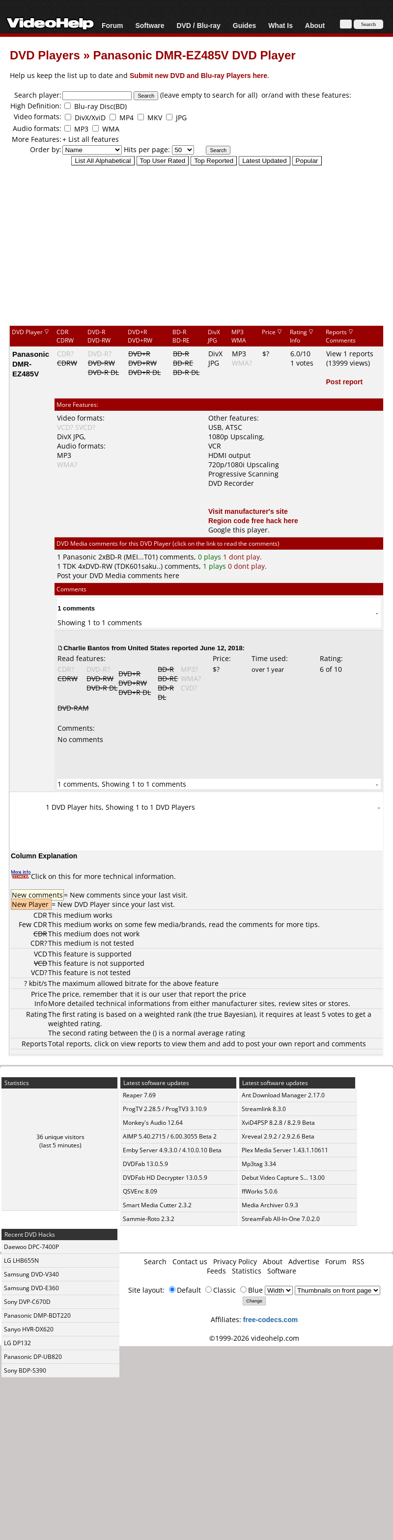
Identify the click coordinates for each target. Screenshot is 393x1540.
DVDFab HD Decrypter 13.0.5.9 (165, 1177)
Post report (344, 381)
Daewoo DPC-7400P (31, 1247)
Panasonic (79, 556)
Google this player (238, 529)
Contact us (189, 1261)
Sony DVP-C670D (27, 1302)
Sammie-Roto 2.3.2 (148, 1219)
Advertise (303, 1261)
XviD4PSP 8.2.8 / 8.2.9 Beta (278, 1122)
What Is (280, 25)
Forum (112, 25)
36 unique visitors (60, 1137)
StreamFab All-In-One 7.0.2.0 (281, 1219)
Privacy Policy (235, 1261)
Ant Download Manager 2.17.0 (283, 1095)
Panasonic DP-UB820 (33, 1357)
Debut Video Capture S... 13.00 (283, 1177)
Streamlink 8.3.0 (264, 1109)
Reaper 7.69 (139, 1095)
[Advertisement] (196, 245)
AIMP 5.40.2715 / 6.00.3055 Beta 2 (170, 1136)
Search (155, 1261)
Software (149, 25)
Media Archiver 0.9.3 (270, 1205)
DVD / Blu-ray (198, 25)
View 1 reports (349, 353)
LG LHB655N (21, 1260)
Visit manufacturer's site (248, 511)
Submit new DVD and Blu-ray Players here (198, 75)
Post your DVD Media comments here (118, 575)
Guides (244, 25)
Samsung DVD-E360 (31, 1288)
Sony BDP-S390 (25, 1370)
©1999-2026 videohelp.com (254, 1338)
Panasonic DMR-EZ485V (30, 363)
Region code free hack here (253, 520)
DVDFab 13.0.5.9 (145, 1164)
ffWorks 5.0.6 (260, 1191)
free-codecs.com (270, 1319)
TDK (69, 566)
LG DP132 (17, 1343)
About (315, 25)
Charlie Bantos (86, 647)
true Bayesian (230, 1014)
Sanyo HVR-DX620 (29, 1329)
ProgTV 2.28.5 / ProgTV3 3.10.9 (165, 1109)
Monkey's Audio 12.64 (153, 1122)
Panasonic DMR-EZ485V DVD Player (194, 55)
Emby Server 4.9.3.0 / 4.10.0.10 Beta (172, 1150)
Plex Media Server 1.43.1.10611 (285, 1150)
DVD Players (45, 55)
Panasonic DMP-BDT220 (37, 1315)
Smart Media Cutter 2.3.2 (157, 1205)
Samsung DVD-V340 (31, 1274)
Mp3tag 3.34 (259, 1164)
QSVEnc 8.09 (140, 1191)
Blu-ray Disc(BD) (100, 106)
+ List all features (90, 139)
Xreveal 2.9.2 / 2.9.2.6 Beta (278, 1136)
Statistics (246, 1270)
